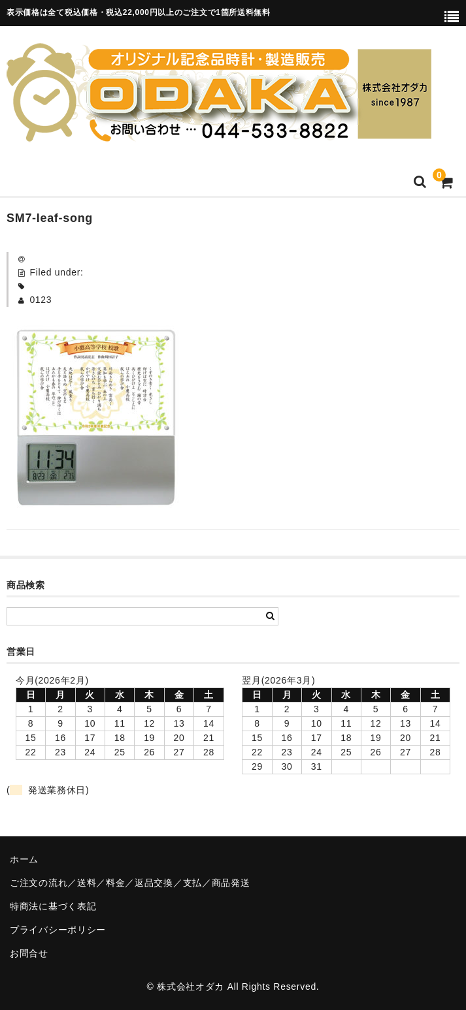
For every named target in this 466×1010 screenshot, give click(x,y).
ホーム (24, 859)
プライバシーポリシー (58, 929)
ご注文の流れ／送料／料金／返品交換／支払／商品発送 (130, 882)
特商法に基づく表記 (53, 906)
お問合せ (29, 953)
